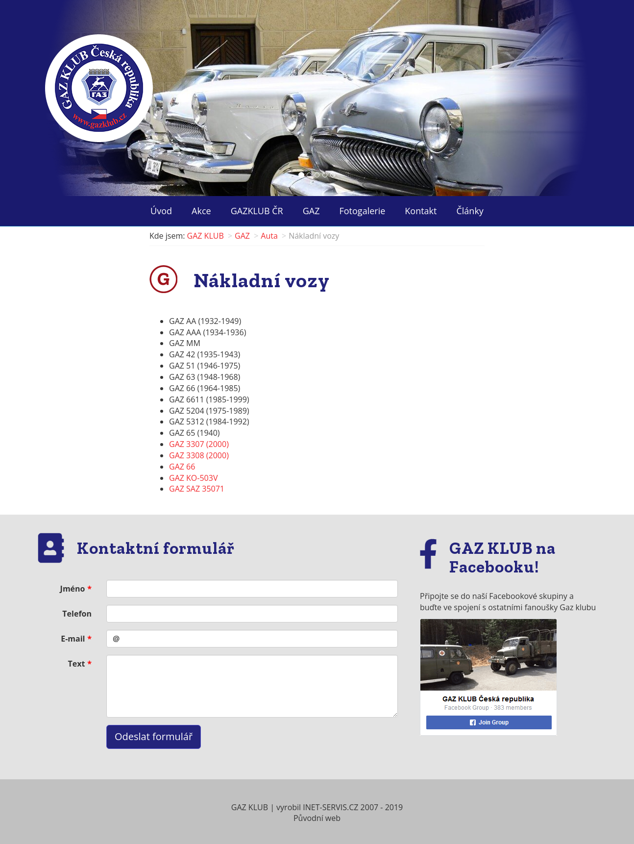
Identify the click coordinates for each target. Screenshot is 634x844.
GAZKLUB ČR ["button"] (257, 211)
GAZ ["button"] (311, 211)
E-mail (73, 638)
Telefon (77, 613)
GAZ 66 (182, 466)
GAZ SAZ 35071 (196, 488)
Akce (201, 211)
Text (76, 663)
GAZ (242, 235)
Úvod (161, 211)
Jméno (72, 588)
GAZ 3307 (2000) (199, 444)
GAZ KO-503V (193, 477)
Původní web (317, 818)
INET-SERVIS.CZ (330, 807)
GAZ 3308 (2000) (199, 455)
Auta (269, 235)
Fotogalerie (363, 211)
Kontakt (421, 211)
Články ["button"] (469, 211)
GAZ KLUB (205, 235)
